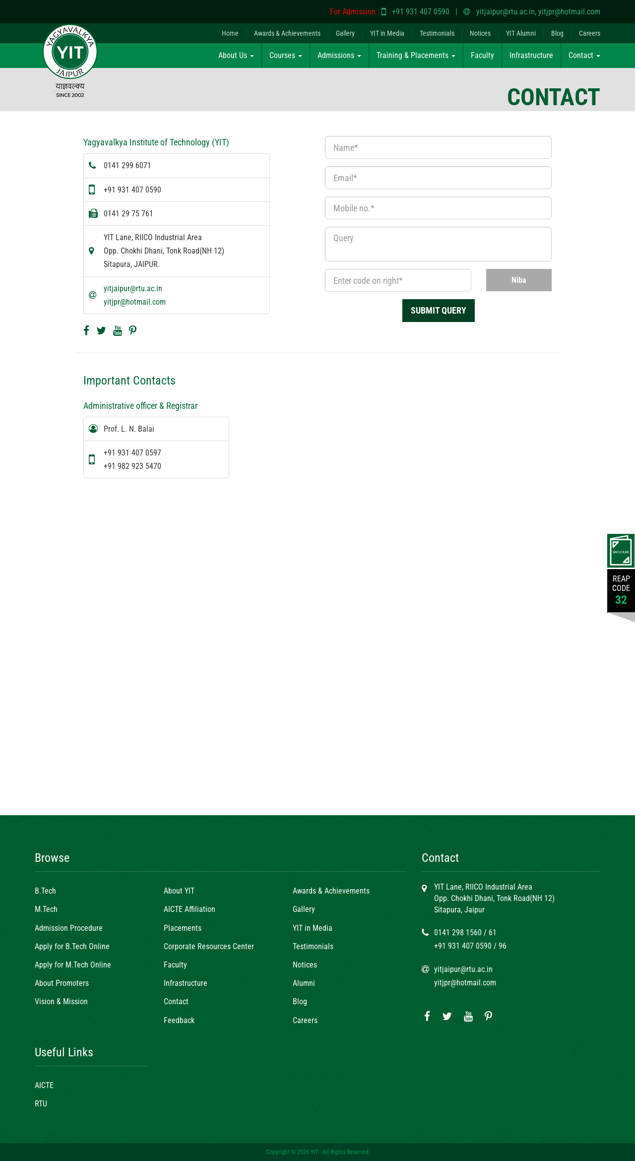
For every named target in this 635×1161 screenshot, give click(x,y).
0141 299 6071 (127, 165)
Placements (182, 928)
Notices (480, 33)
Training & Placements (416, 55)
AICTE (44, 1085)
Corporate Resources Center (209, 946)
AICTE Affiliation (189, 909)
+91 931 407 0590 (420, 11)
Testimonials (437, 33)
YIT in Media (387, 33)
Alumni (304, 983)
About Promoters (62, 983)
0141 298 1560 (458, 932)
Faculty (482, 55)
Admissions (339, 55)
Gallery (345, 33)
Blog (557, 33)
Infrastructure (531, 55)
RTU (41, 1103)
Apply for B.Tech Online (72, 946)
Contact (584, 55)
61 (493, 932)
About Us (236, 55)
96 (503, 946)
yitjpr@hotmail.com (569, 11)
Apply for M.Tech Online (73, 964)
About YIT (179, 891)
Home (230, 33)
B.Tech (45, 891)
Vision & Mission (61, 1001)
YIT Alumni (521, 33)
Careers (589, 33)
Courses (285, 55)
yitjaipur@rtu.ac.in (505, 11)
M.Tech (46, 909)
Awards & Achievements (287, 33)
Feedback (179, 1020)
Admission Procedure (69, 928)
